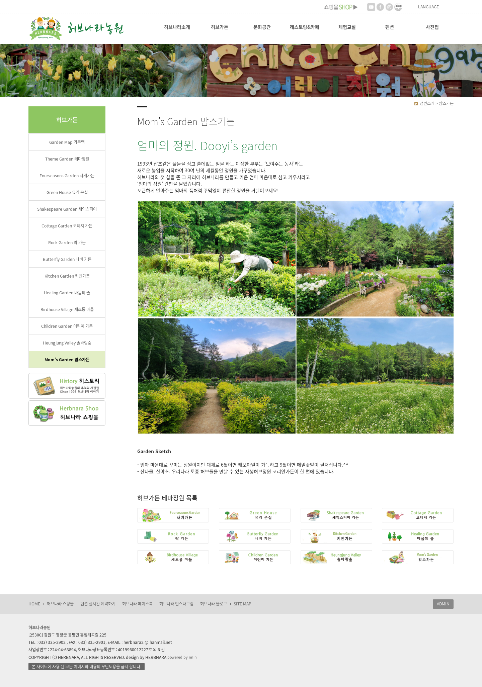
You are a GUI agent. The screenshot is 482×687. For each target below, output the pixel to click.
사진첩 (432, 26)
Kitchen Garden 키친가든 (67, 276)
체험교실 (347, 26)
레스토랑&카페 (304, 26)
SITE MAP (242, 604)
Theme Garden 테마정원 (67, 159)
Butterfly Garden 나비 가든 (67, 259)
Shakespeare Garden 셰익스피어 (67, 209)
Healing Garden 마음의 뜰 (67, 293)
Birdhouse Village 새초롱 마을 (67, 309)
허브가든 (219, 26)
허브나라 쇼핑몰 (60, 604)
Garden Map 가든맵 (67, 142)
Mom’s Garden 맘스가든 (67, 360)
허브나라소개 (177, 26)
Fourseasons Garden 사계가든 (66, 176)
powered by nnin (182, 657)
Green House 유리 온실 (67, 192)
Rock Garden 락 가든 (67, 242)
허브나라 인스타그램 (176, 604)
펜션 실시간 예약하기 (97, 604)
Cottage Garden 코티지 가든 (67, 226)
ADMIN (443, 604)
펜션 (389, 26)
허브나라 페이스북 (137, 604)
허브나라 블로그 (213, 604)
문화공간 (262, 26)
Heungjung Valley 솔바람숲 (67, 343)
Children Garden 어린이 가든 (67, 326)
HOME (34, 604)
